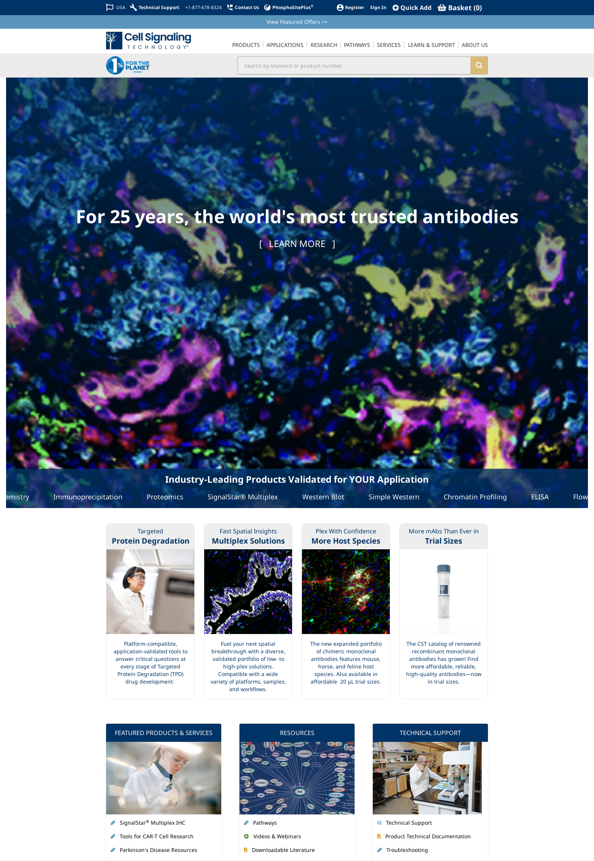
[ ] (297, 243)
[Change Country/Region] (115, 7)
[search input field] (354, 65)
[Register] (350, 7)
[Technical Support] (154, 7)
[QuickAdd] (411, 7)
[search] (479, 65)
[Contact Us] (242, 7)
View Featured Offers (297, 21)
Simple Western (397, 496)
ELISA (544, 496)
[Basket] (460, 7)
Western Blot (327, 496)
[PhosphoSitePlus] (288, 7)
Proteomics (168, 496)
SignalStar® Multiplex (246, 496)
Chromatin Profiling (479, 496)
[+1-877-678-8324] (203, 8)
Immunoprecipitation (91, 496)
